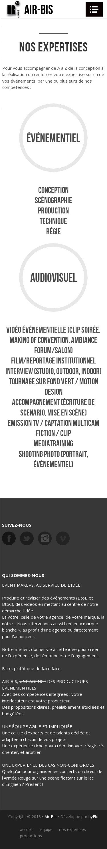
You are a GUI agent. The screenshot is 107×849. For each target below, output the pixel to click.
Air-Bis (50, 816)
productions (31, 835)
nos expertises (72, 829)
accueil (26, 829)
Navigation (94, 9)
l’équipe (46, 829)
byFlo (93, 816)
